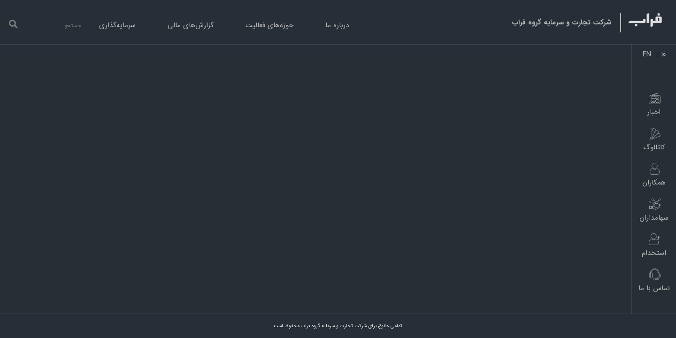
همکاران (654, 182)
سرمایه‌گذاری (117, 25)
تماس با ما (654, 288)
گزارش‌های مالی (191, 25)
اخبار (654, 112)
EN (647, 55)
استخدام (654, 253)
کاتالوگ (654, 147)
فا (663, 55)
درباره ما (337, 25)
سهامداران (653, 217)
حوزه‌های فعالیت (269, 25)
